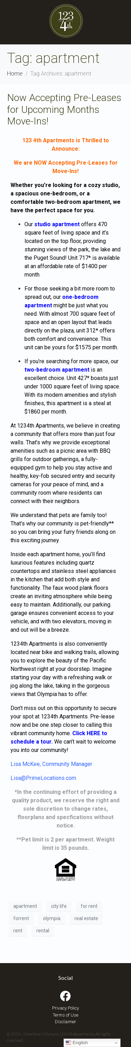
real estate (86, 918)
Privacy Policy (65, 1008)
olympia (51, 918)
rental (42, 930)
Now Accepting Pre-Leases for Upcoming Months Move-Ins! (64, 109)
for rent (89, 906)
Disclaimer (65, 1021)
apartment (25, 906)
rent (17, 930)
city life (59, 906)
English (77, 1043)
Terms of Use (65, 1015)
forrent (21, 918)
